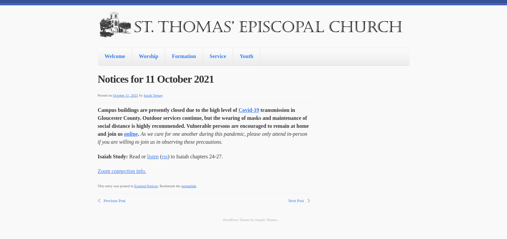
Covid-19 (248, 110)
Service (218, 56)
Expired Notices (146, 186)
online (131, 134)
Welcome (115, 56)
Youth (246, 56)
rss (165, 156)
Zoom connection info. (122, 171)
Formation (184, 56)
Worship (148, 56)
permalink (188, 186)
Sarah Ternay (153, 95)
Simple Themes (266, 220)
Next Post (296, 201)
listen (153, 156)
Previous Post (115, 201)
